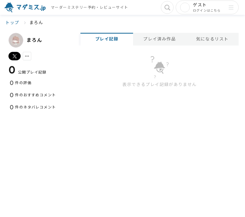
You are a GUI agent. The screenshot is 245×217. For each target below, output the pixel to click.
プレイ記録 (107, 39)
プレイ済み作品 (159, 39)
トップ (12, 23)
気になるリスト (212, 39)
